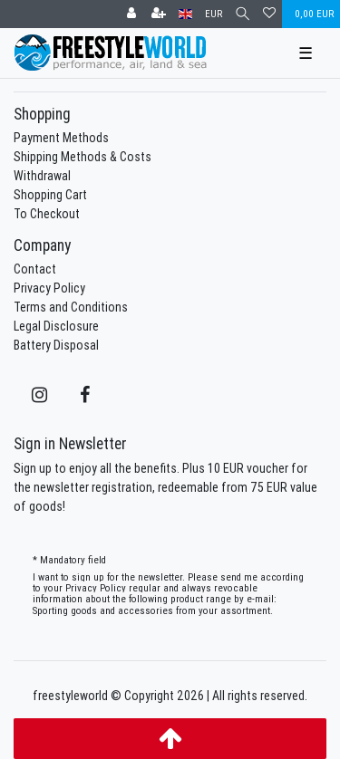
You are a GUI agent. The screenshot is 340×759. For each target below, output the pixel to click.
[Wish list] (269, 14)
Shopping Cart (50, 195)
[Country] (185, 14)
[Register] (158, 14)
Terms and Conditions (71, 307)
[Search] (242, 14)
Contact (35, 269)
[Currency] (213, 14)
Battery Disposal (56, 345)
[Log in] (131, 14)
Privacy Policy (49, 288)
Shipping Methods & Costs (82, 157)
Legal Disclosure (56, 326)
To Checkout (47, 214)
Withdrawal (42, 176)
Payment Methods (61, 138)
